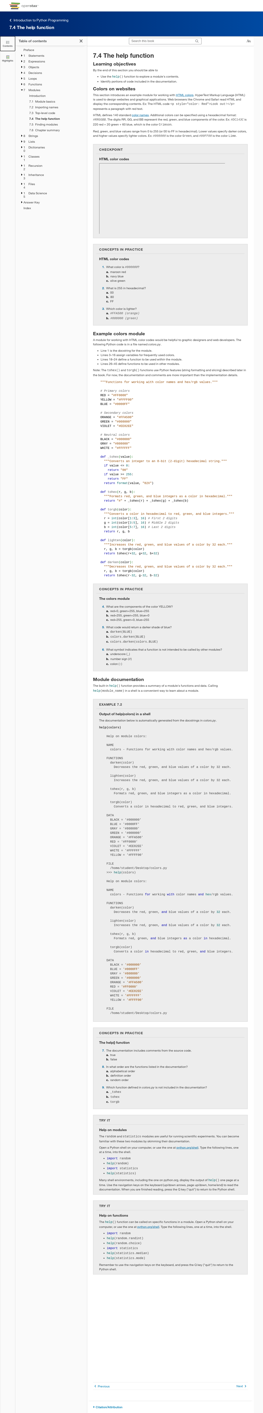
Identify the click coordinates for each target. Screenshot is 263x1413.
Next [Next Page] (242, 1386)
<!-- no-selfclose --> (162, 196)
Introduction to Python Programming (38, 20)
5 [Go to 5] (103, 623)
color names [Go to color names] (140, 114)
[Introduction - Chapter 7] (55, 95)
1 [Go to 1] (103, 265)
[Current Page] (55, 118)
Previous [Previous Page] (101, 1386)
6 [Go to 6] (103, 645)
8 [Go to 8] (103, 1060)
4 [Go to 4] (103, 603)
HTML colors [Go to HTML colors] (184, 94)
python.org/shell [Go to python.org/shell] (187, 1139)
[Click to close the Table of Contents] (7, 43)
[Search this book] (161, 41)
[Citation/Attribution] (170, 1407)
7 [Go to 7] (103, 1044)
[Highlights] (7, 58)
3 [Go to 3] (103, 306)
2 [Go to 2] (103, 285)
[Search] (197, 41)
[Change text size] (249, 41)
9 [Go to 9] (103, 1081)
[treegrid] (51, 129)
